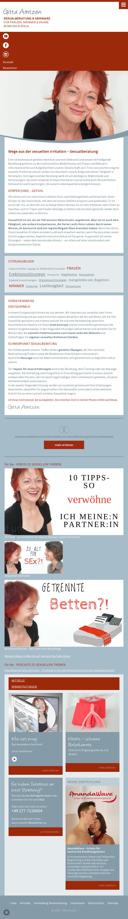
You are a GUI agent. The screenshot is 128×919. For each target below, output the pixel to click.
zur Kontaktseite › (50, 832)
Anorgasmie (86, 274)
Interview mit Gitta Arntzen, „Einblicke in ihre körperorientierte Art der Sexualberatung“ (60, 670)
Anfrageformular (41, 795)
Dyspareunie (73, 286)
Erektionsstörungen (27, 274)
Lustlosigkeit (52, 285)
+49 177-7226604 (26, 811)
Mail (41, 799)
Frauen (74, 268)
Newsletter (35, 822)
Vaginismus (69, 274)
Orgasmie (32, 286)
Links (13, 903)
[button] (6, 912)
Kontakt (25, 903)
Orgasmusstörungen (52, 280)
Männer (16, 285)
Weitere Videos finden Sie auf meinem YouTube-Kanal (37, 656)
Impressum (77, 903)
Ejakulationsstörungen (23, 280)
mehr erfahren (64, 445)
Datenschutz (96, 903)
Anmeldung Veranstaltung (50, 903)
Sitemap (113, 903)
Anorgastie (53, 274)
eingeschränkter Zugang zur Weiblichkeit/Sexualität (37, 268)
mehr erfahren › (51, 770)
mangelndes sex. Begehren (88, 280)
